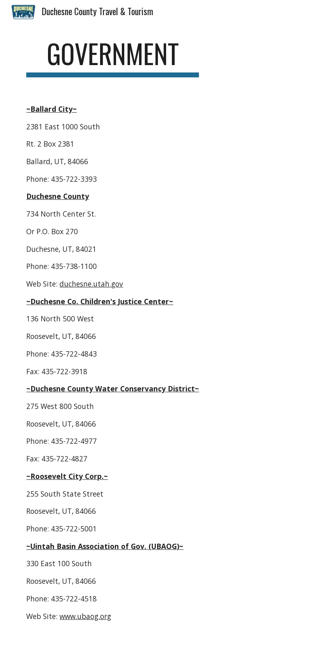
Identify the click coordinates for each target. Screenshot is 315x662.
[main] (112, 57)
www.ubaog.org (85, 616)
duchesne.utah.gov (91, 284)
